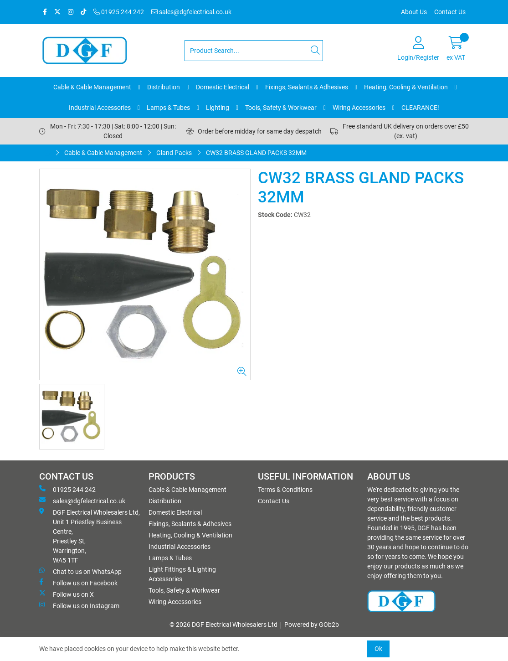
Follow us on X (66, 594)
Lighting (217, 107)
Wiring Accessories (359, 107)
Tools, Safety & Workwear (281, 107)
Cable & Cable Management (92, 87)
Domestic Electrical (222, 87)
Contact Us (450, 11)
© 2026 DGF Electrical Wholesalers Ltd (223, 624)
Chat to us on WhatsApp (80, 571)
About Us (414, 11)
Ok (378, 648)
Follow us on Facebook (78, 582)
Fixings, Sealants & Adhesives (306, 87)
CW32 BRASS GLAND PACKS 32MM (256, 152)
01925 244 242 (118, 11)
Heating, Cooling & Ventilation (406, 87)
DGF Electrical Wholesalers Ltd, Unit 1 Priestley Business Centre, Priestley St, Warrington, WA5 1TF (89, 536)
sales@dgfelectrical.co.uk (191, 11)
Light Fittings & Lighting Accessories (182, 574)
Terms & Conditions (285, 489)
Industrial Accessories (100, 107)
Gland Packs (174, 152)
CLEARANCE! (420, 107)
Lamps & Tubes (168, 107)
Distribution (163, 87)
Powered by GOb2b (311, 624)
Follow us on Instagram (79, 605)
